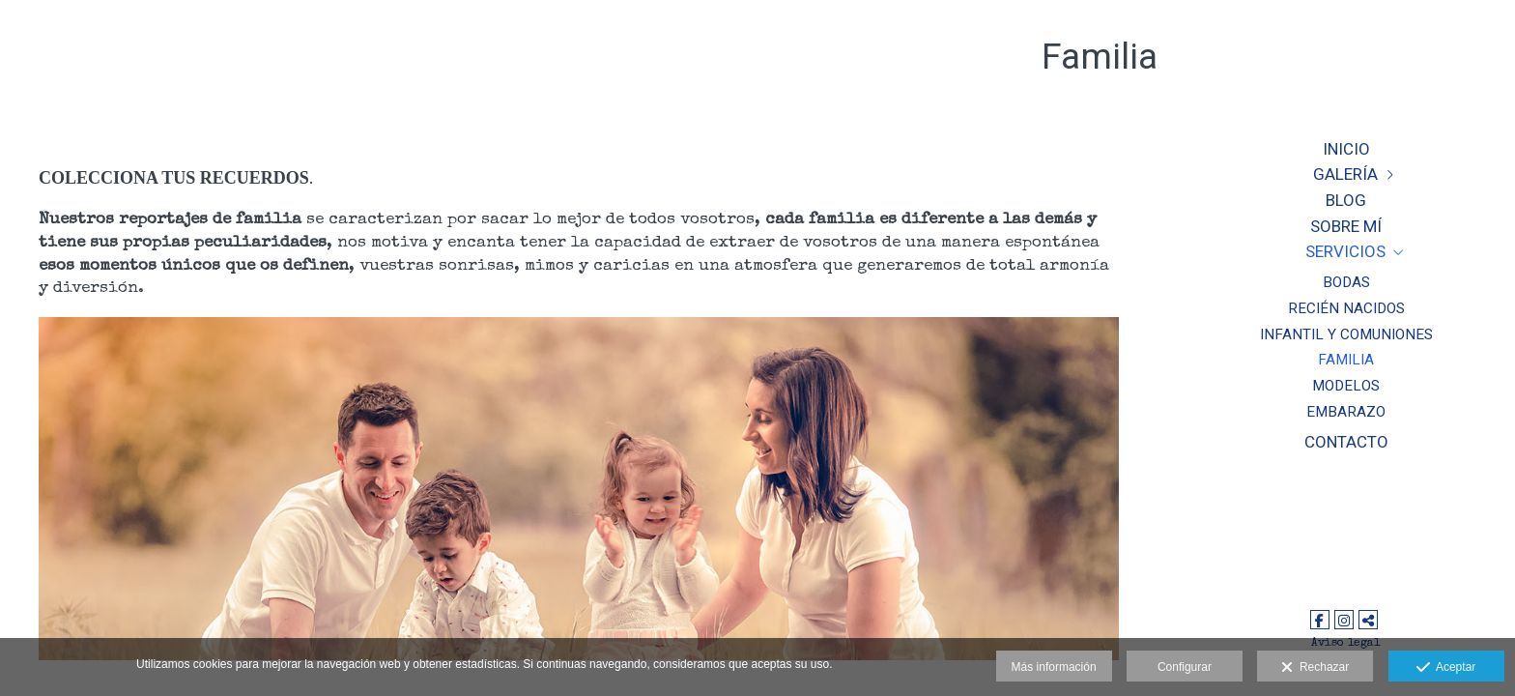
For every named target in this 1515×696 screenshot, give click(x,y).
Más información (1054, 667)
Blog (1346, 200)
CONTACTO (1346, 441)
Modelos (1346, 385)
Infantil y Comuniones (1346, 334)
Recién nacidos (1346, 308)
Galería (1345, 174)
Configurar (1185, 667)
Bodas (1346, 282)
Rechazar (1315, 668)
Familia (1346, 359)
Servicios (1345, 251)
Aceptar (1445, 668)
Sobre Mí (1346, 226)
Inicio (1346, 149)
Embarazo (1346, 411)
